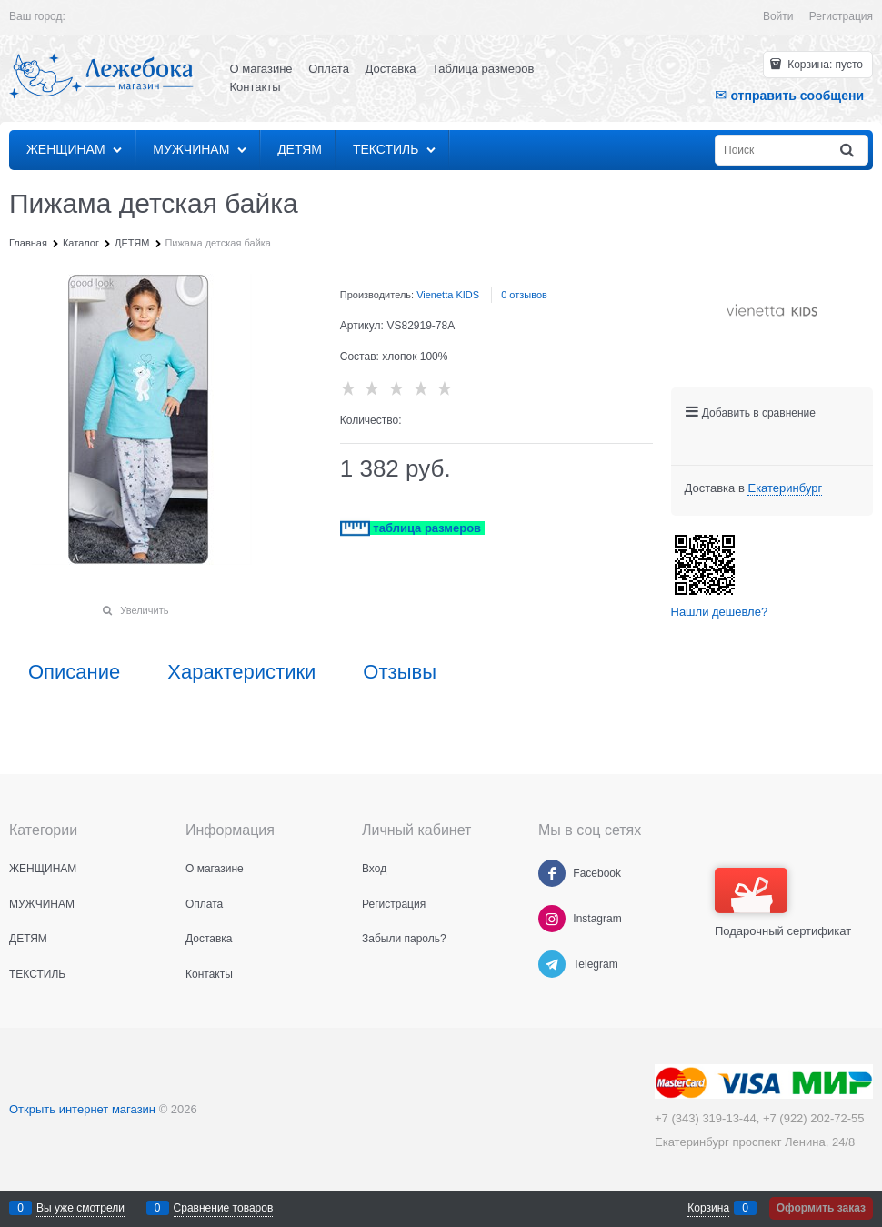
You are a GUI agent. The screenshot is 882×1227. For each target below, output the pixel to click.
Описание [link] (74, 672)
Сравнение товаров (224, 1208)
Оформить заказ (821, 1208)
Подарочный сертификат (783, 903)
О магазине (261, 68)
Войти (778, 16)
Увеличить (144, 610)
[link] (784, 488)
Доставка (391, 68)
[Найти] (848, 150)
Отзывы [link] (399, 672)
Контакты (255, 87)
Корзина (708, 1208)
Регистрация (841, 16)
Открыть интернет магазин (82, 1109)
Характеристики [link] (241, 672)
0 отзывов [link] (524, 294)
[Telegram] (552, 964)
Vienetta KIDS (447, 294)
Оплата (328, 68)
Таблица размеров (483, 68)
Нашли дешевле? (719, 612)
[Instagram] (552, 918)
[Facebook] (552, 873)
